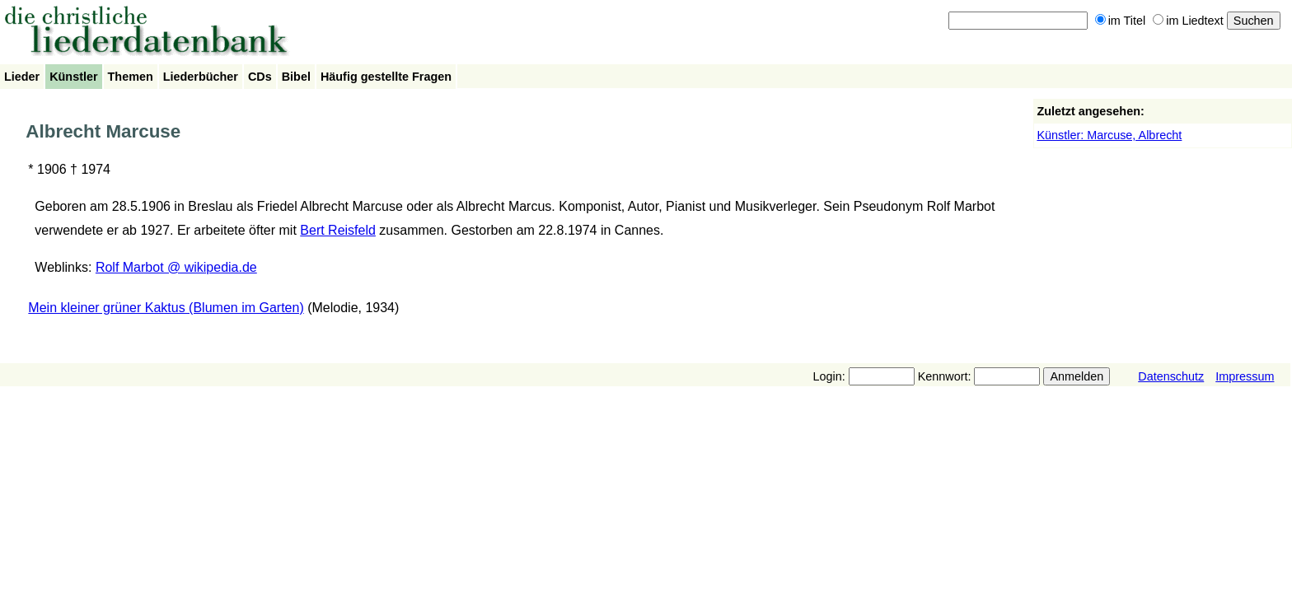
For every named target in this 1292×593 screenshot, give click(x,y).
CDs (260, 76)
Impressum (1244, 376)
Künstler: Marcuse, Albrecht (1109, 135)
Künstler (73, 76)
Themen (130, 76)
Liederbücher (200, 76)
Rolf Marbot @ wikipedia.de (176, 267)
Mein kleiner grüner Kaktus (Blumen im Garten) (165, 308)
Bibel (296, 76)
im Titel (1120, 20)
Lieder (22, 76)
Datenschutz (1171, 376)
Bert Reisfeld (338, 230)
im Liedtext (1188, 20)
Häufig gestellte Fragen (386, 76)
